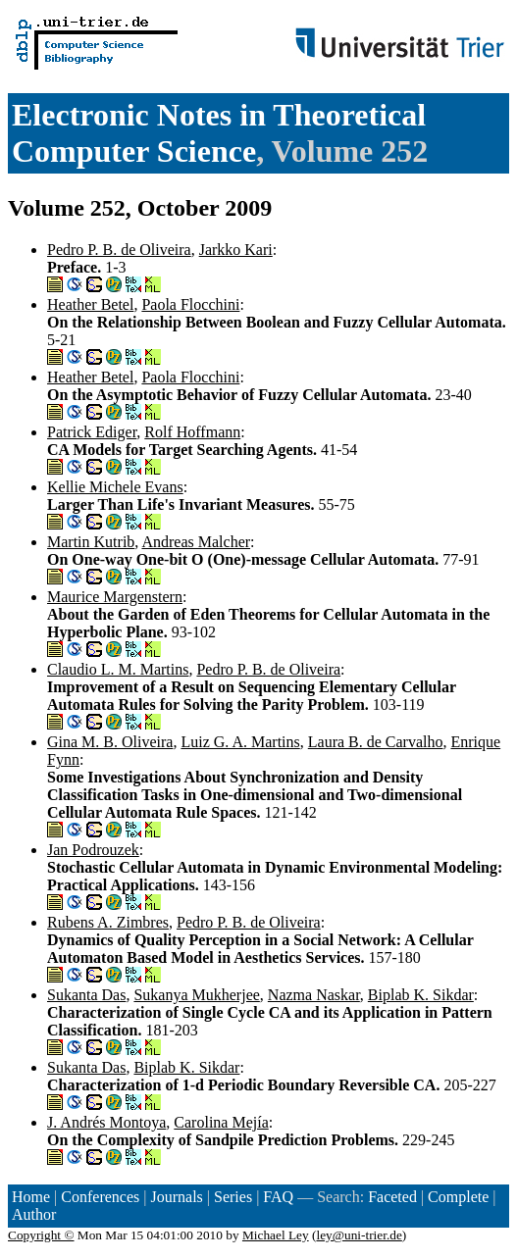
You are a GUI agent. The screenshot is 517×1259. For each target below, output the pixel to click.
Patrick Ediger (91, 432)
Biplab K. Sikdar (421, 994)
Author (34, 1214)
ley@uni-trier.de (358, 1235)
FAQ (278, 1196)
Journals (176, 1196)
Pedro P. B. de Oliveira (119, 249)
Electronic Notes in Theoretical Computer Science (219, 133)
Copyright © (41, 1235)
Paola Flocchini (190, 304)
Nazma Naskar (314, 994)
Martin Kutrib (90, 541)
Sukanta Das (86, 994)
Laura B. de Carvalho (375, 741)
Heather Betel (90, 304)
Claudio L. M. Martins (117, 669)
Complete (458, 1196)
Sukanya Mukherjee (196, 994)
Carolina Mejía (221, 1122)
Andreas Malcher (195, 541)
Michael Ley (275, 1235)
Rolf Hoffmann (192, 432)
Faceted (392, 1196)
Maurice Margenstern (114, 596)
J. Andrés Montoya (106, 1122)
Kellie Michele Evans (115, 486)
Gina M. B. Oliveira (110, 741)
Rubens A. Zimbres (108, 922)
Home (31, 1196)
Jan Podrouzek (93, 849)
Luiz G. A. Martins (240, 741)
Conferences (100, 1196)
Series (233, 1196)
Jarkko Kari (236, 249)
